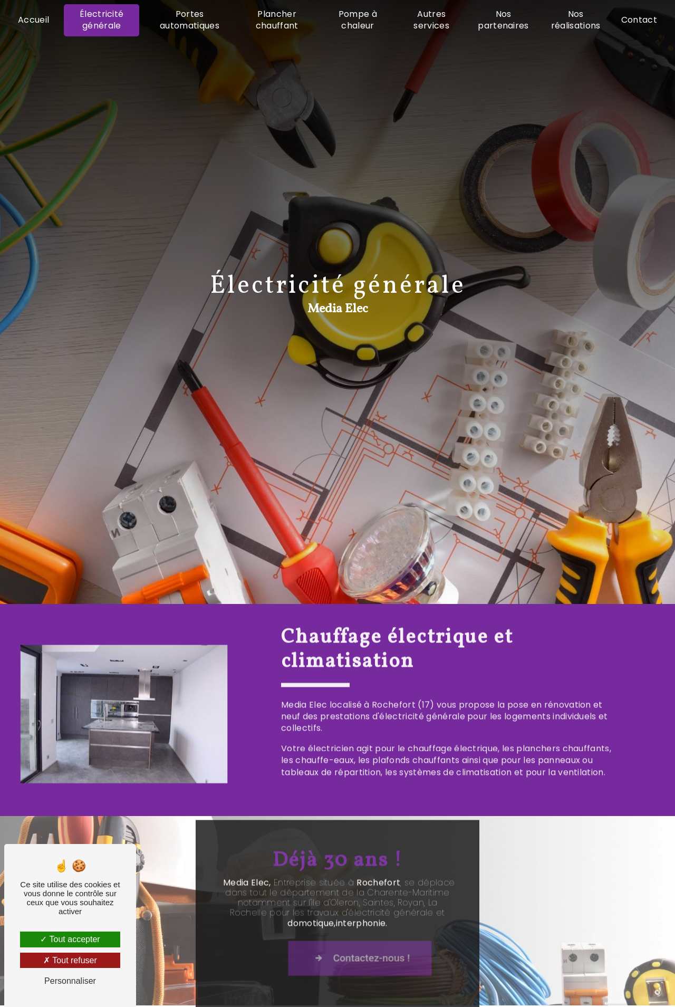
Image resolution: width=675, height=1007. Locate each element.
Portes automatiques (189, 20)
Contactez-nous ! (384, 968)
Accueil (33, 20)
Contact (639, 20)
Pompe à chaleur (358, 20)
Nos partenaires (503, 20)
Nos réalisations (576, 20)
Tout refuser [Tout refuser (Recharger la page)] (70, 960)
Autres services (431, 20)
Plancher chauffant (277, 20)
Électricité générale (102, 20)
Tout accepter (70, 939)
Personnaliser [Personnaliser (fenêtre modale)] (70, 980)
